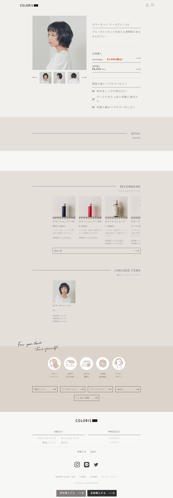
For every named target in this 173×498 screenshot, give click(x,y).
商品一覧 (58, 250)
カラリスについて (47, 438)
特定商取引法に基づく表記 (65, 477)
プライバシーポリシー (109, 477)
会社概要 (93, 477)
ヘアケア (114, 442)
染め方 (120, 389)
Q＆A (93, 451)
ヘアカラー (114, 438)
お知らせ (81, 451)
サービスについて (69, 389)
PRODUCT (114, 431)
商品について (40, 389)
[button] (35, 76)
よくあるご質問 (82, 398)
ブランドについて (97, 389)
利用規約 (82, 477)
